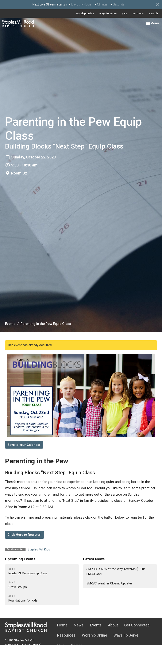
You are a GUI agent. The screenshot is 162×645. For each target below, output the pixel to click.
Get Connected (137, 625)
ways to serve (108, 13)
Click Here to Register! (24, 535)
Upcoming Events (20, 559)
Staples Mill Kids (39, 549)
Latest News (94, 559)
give (124, 13)
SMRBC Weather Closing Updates (109, 583)
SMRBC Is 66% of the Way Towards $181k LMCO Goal (115, 571)
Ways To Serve (125, 635)
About (113, 625)
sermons (138, 13)
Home (62, 625)
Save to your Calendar (24, 445)
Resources (66, 635)
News (79, 625)
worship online (85, 13)
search (153, 13)
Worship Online (94, 635)
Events (10, 324)
